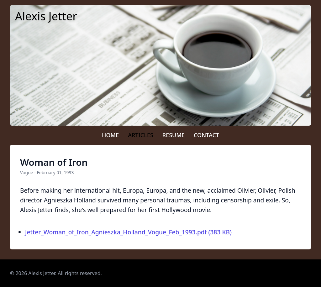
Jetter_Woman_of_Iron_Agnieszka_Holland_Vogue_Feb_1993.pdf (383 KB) (128, 232)
